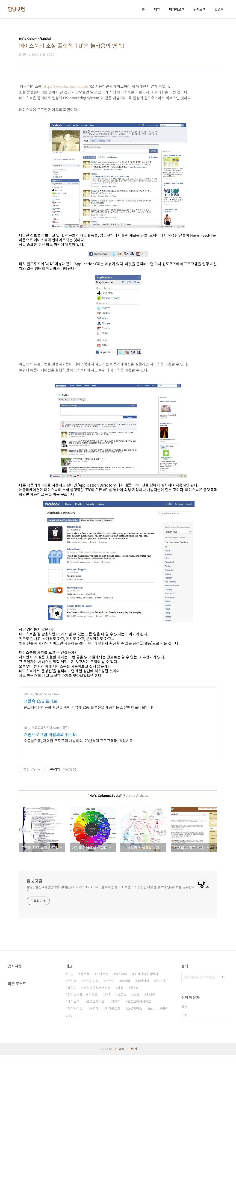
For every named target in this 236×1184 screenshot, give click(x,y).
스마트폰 (102, 1103)
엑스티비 (121, 1103)
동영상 (93, 1137)
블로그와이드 (95, 1130)
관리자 (133, 1178)
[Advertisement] (118, 111)
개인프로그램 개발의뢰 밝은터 (50, 863)
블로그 (121, 1123)
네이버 (125, 1109)
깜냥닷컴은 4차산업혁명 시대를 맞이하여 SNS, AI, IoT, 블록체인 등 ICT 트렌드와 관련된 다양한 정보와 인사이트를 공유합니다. (111, 1018)
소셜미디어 (90, 1109)
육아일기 (143, 1109)
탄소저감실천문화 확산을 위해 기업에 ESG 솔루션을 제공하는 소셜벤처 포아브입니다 (90, 836)
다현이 (115, 1130)
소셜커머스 (134, 1137)
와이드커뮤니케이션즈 (82, 1123)
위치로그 (199, 9)
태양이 (72, 1116)
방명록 (219, 9)
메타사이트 (75, 1137)
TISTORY (118, 1178)
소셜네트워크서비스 (96, 1116)
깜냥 (164, 1137)
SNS (107, 1123)
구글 (71, 1103)
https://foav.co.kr (37, 823)
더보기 (69, 1145)
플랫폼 (84, 1103)
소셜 (136, 1123)
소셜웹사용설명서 (146, 1103)
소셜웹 (109, 1109)
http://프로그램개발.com (42, 857)
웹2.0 (134, 1116)
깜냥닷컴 (16, 9)
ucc (151, 1137)
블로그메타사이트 (139, 1130)
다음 (120, 1116)
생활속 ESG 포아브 (40, 830)
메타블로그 (112, 1137)
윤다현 (150, 1123)
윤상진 (160, 1109)
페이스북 (74, 1130)
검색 (223, 1106)
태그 (157, 9)
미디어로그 (176, 9)
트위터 (72, 1109)
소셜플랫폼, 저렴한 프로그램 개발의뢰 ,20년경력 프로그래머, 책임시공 (78, 869)
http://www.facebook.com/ (66, 151)
